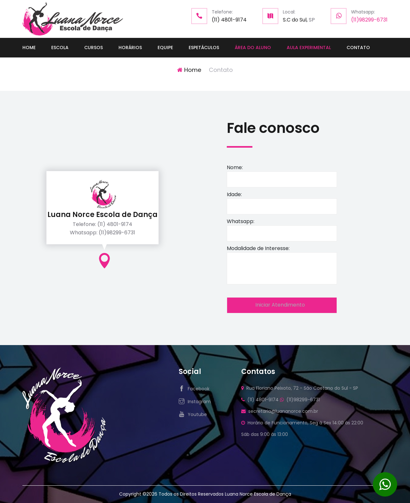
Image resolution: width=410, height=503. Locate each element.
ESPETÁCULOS (204, 47)
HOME (29, 47)
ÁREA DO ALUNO (253, 47)
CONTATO (358, 47)
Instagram (199, 401)
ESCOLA (60, 47)
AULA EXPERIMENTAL (309, 47)
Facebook (198, 389)
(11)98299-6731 (369, 19)
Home (189, 70)
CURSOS (93, 47)
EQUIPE (165, 47)
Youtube (197, 414)
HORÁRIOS (130, 47)
